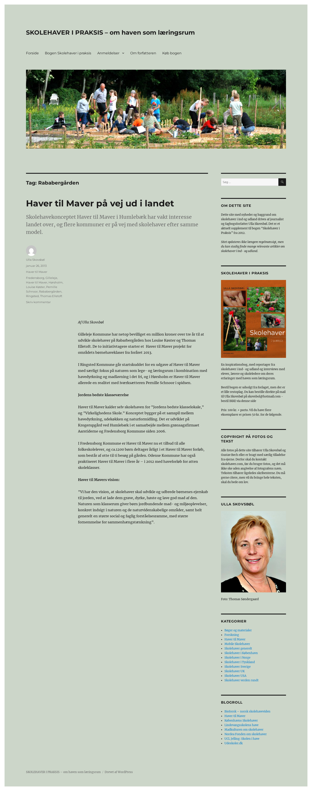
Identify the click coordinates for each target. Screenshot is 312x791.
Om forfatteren (143, 53)
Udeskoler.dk (233, 743)
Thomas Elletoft (51, 296)
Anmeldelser (108, 53)
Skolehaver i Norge (237, 657)
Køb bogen (172, 53)
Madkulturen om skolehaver (243, 730)
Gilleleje (51, 278)
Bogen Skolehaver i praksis (68, 53)
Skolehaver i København (241, 653)
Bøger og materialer (238, 630)
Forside (32, 53)
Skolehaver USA (235, 676)
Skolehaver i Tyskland (239, 662)
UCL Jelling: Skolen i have (241, 739)
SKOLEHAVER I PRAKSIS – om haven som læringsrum (110, 32)
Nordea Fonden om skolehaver (245, 734)
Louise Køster (35, 287)
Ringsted (32, 296)
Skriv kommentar (38, 302)
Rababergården (50, 291)
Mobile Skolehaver (237, 644)
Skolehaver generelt (238, 648)
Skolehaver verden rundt (241, 680)
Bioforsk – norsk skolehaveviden (247, 711)
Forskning (231, 635)
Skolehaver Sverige (237, 667)
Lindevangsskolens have (241, 725)
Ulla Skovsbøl (35, 259)
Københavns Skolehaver (241, 720)
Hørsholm (56, 282)
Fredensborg (35, 278)
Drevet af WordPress (119, 772)
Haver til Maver (36, 271)
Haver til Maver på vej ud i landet (100, 203)
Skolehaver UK (234, 671)
